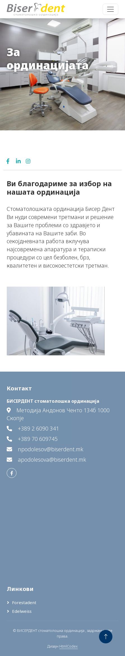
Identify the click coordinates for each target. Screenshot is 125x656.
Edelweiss (22, 611)
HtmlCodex (68, 646)
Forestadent (24, 602)
